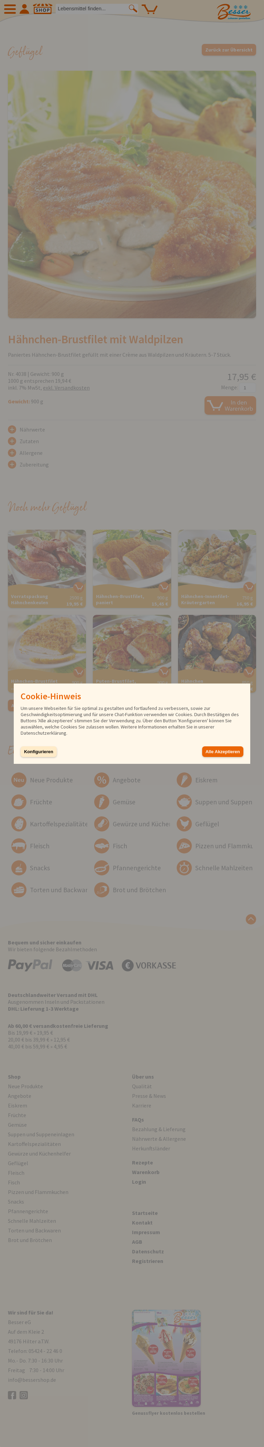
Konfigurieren (38, 751)
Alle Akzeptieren (223, 751)
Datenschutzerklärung (43, 733)
